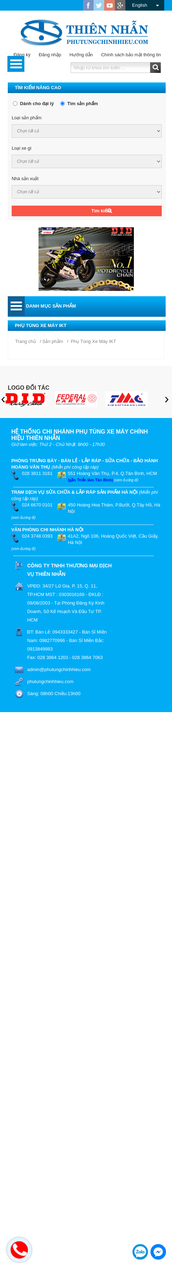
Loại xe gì (21, 148)
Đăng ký (22, 54)
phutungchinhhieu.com (50, 681)
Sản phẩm (52, 341)
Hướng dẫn (78, 54)
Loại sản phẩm (27, 117)
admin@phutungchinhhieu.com (58, 669)
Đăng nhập (46, 54)
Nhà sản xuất (25, 178)
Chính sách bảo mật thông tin (127, 54)
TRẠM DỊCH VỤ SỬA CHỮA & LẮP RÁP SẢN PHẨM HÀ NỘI (74, 492)
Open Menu (15, 64)
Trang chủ (25, 341)
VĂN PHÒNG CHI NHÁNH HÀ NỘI (47, 529)
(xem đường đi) (126, 480)
